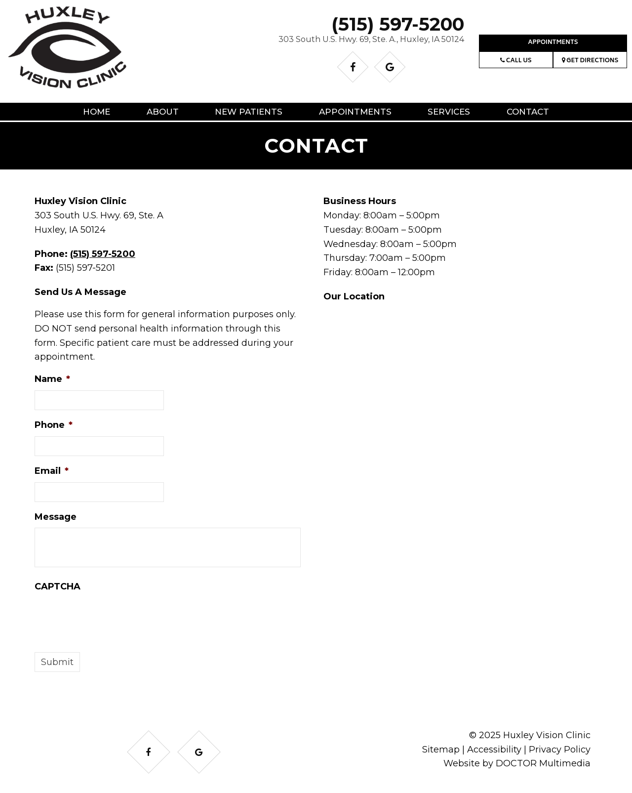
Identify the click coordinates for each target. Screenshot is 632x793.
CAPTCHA (57, 586)
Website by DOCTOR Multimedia (517, 763)
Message (56, 516)
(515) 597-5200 (397, 24)
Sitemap (441, 749)
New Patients (248, 112)
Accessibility (494, 749)
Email (52, 470)
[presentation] (110, 617)
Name (52, 379)
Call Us (515, 61)
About (163, 112)
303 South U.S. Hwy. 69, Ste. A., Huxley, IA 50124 (371, 39)
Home (96, 112)
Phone (54, 424)
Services (449, 112)
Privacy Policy (560, 749)
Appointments (553, 43)
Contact (528, 112)
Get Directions (590, 61)
